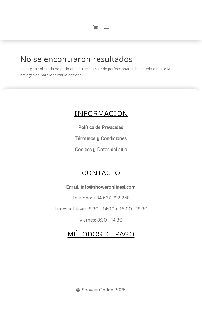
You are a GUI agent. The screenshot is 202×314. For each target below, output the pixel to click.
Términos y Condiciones (101, 138)
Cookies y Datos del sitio (101, 149)
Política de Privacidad (100, 127)
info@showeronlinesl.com (108, 187)
